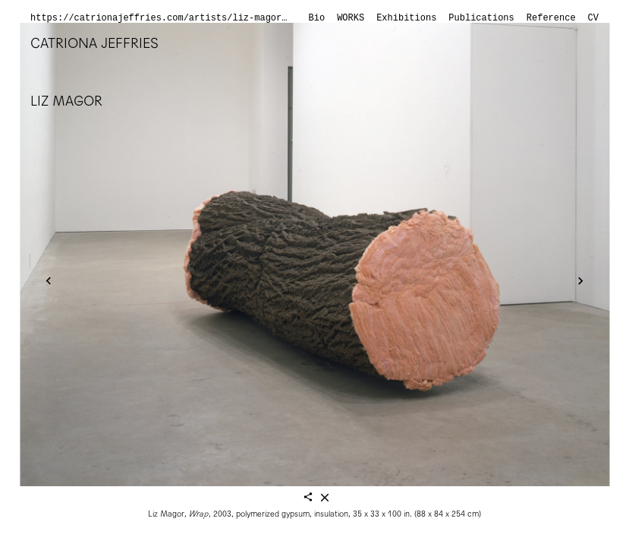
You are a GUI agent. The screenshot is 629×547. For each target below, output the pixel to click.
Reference (551, 18)
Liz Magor (66, 101)
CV (593, 18)
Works (350, 18)
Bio (317, 18)
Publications (481, 18)
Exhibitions (406, 18)
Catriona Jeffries (94, 43)
